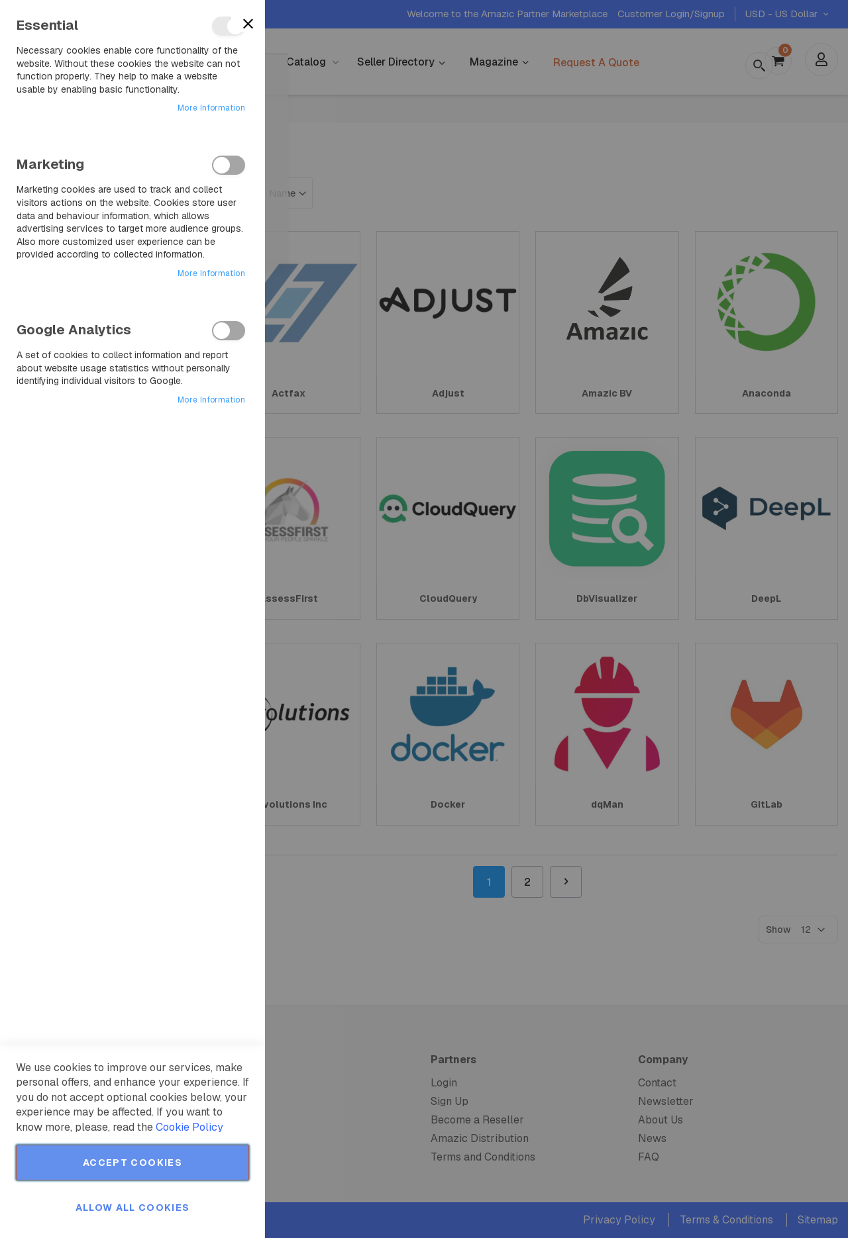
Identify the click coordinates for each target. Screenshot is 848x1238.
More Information (211, 108)
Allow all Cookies (133, 1208)
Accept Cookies (132, 1162)
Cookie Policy (189, 1127)
